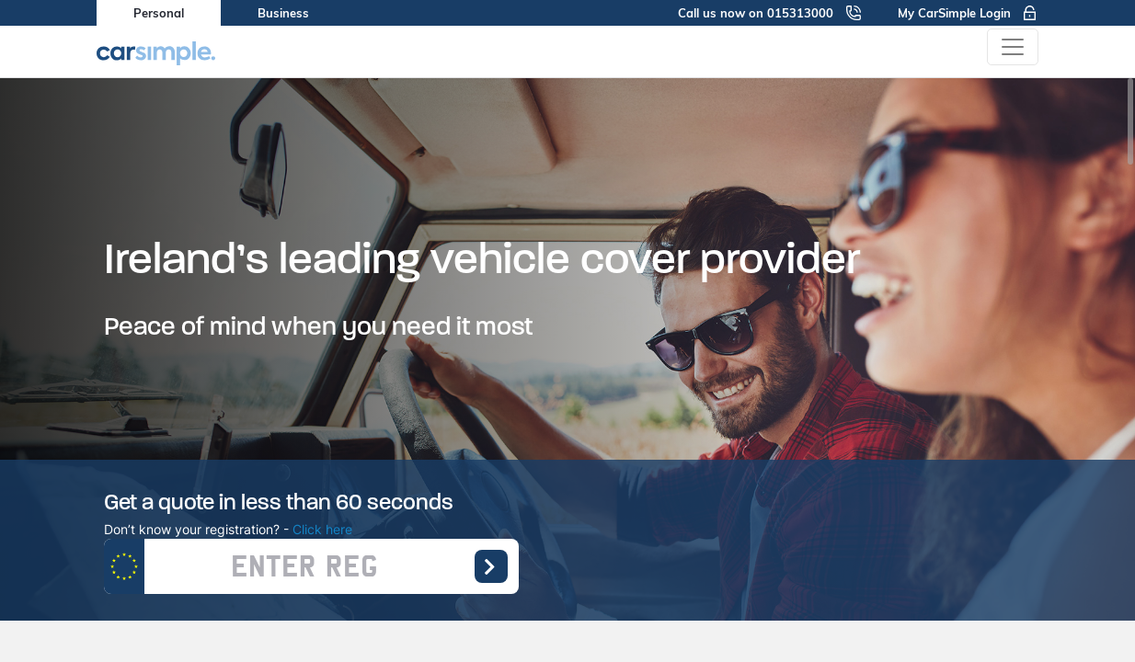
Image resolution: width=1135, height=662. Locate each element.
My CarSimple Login (968, 13)
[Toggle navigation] (1012, 47)
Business (283, 13)
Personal (158, 13)
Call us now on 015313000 (769, 13)
